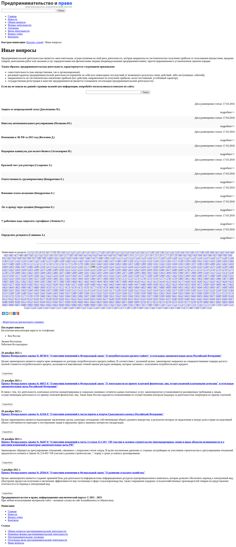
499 (231, 287)
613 (17, 299)
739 (134, 307)
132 (18, 261)
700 (99, 304)
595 (137, 296)
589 (99, 296)
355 (24, 278)
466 (24, 287)
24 (132, 252)
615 (30, 299)
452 (168, 284)
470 (49, 287)
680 (206, 301)
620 (61, 299)
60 (80, 255)
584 (68, 296)
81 (185, 255)
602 (181, 296)
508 (55, 290)
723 (33, 307)
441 (99, 284)
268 (175, 269)
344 (187, 275)
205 (11, 266)
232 (181, 266)
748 (190, 307)
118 (162, 258)
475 (80, 287)
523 (149, 290)
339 (156, 275)
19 (107, 252)
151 (137, 261)
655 (49, 301)
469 (43, 287)
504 (30, 290)
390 (11, 281)
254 (87, 269)
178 (74, 263)
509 (61, 290)
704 (124, 304)
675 (175, 301)
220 (105, 266)
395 (43, 281)
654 (43, 301)
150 (130, 261)
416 (175, 281)
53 (45, 255)
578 (30, 296)
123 (193, 258)
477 (93, 287)
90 (230, 255)
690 (36, 304)
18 (102, 252)
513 (86, 290)
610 (231, 296)
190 (149, 263)
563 (168, 293)
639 (181, 299)
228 (156, 266)
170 (24, 263)
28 (152, 252)
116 (149, 258)
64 (100, 255)
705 (131, 304)
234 (193, 266)
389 (5, 281)
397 (55, 281)
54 (50, 255)
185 (118, 263)
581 (49, 296)
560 (149, 293)
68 (120, 255)
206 (18, 266)
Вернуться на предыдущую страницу (23, 322)
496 (212, 287)
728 (64, 307)
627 (105, 299)
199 (206, 263)
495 (206, 287)
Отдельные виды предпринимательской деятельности (37, 540)
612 (11, 299)
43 (227, 252)
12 (72, 252)
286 (55, 272)
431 (36, 284)
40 (212, 252)
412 (149, 281)
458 (206, 284)
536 (231, 290)
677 (187, 301)
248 (49, 269)
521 (137, 290)
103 (69, 258)
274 (212, 269)
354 (18, 278)
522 (143, 290)
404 (99, 281)
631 (130, 299)
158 (181, 261)
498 (225, 287)
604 (193, 296)
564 (175, 293)
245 (30, 269)
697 (80, 304)
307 (187, 272)
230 (168, 266)
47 (16, 255)
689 (30, 304)
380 (181, 278)
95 (24, 258)
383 (200, 278)
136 (43, 261)
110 (112, 258)
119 (168, 258)
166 (231, 261)
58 (70, 255)
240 (231, 266)
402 (87, 281)
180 (87, 263)
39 (207, 252)
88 (220, 255)
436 (68, 284)
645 (218, 299)
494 (200, 287)
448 (143, 284)
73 (145, 255)
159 (187, 261)
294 (105, 272)
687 (18, 304)
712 (175, 304)
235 (200, 266)
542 (36, 293)
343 (181, 275)
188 (137, 263)
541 (30, 293)
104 (75, 258)
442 (105, 284)
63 (95, 255)
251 (68, 269)
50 (31, 255)
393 (30, 281)
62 (90, 255)
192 (162, 263)
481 (118, 287)
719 (218, 304)
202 (225, 263)
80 (180, 255)
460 (219, 284)
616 (36, 299)
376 (156, 278)
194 (175, 263)
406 (112, 281)
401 (80, 281)
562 (162, 293)
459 (212, 284)
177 (68, 263)
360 (55, 278)
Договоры (13, 28)
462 (231, 284)
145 (99, 261)
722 (27, 307)
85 (205, 255)
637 (168, 299)
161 (200, 261)
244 (24, 269)
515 (99, 290)
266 (162, 269)
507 (49, 290)
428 (18, 284)
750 (203, 307)
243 (18, 269)
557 (130, 293)
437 (74, 284)
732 (90, 307)
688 (24, 304)
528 (181, 290)
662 (93, 301)
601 (175, 296)
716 (200, 304)
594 (130, 296)
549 (80, 293)
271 (193, 269)
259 (118, 269)
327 (80, 275)
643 (206, 299)
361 (61, 278)
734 (102, 307)
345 (193, 275)
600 (168, 296)
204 (5, 266)
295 (112, 272)
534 (218, 290)
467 (30, 287)
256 (99, 269)
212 (55, 266)
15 (87, 252)
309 (200, 272)
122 (187, 258)
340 (162, 275)
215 (74, 266)
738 (127, 307)
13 (77, 252)
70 (130, 255)
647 (231, 299)
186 (124, 263)
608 (219, 296)
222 (118, 266)
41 (217, 252)
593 (124, 296)
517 (112, 290)
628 (112, 299)
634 (149, 299)
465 (18, 287)
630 (124, 299)
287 (61, 272)
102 (62, 258)
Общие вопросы (17, 22)
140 (68, 261)
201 (219, 263)
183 (105, 263)
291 (87, 272)
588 (93, 296)
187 (130, 263)
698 (87, 304)
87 (215, 255)
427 (11, 284)
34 (182, 252)
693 (55, 304)
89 (225, 255)
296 (118, 272)
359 (49, 278)
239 (225, 266)
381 (187, 278)
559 (143, 293)
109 (106, 258)
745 (171, 307)
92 (9, 258)
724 (39, 307)
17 (97, 252)
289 (74, 272)
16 (92, 252)
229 (162, 266)
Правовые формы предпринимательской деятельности (38, 534)
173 (43, 263)
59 (75, 255)
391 (18, 281)
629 (118, 299)
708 (149, 304)
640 (187, 299)
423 (218, 281)
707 (143, 304)
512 (80, 290)
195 (181, 263)
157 (175, 261)
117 (156, 258)
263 (143, 269)
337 (143, 275)
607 (212, 296)
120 (174, 258)
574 (5, 296)
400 (74, 281)
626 (99, 299)
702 (112, 304)
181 (93, 263)
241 (5, 269)
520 (130, 290)
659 (74, 301)
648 (5, 301)
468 (36, 287)
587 (87, 296)
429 (24, 284)
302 (156, 272)
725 (46, 307)
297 (124, 272)
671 (149, 301)
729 (71, 307)
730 (77, 307)
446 (130, 284)
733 (96, 307)
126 (212, 258)
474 (74, 287)
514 (93, 290)
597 (149, 296)
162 (206, 261)
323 (55, 275)
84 (200, 255)
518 (118, 290)
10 (62, 252)
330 (99, 275)
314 (231, 272)
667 (124, 301)
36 (192, 252)
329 (93, 275)
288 (68, 272)
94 (19, 258)
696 (74, 304)
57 (65, 255)
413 (156, 281)
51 (35, 255)
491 (181, 287)
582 (55, 296)
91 (4, 258)
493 (193, 287)
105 (81, 258)
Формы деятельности (19, 25)
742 (153, 307)
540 (24, 293)
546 (61, 293)
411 (143, 281)
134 (30, 261)
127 (218, 258)
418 (187, 281)
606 (206, 296)
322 (49, 275)
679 (200, 301)
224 (130, 266)
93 (14, 258)
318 (24, 275)
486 (149, 287)
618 (49, 299)
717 (206, 304)
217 (86, 266)
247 (43, 269)
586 (80, 296)
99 (44, 258)
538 (11, 293)
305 (175, 272)
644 (212, 299)
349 (219, 275)
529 (187, 290)
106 (88, 258)
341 (168, 275)
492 (187, 287)
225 (137, 266)
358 (43, 278)
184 (112, 263)
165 (225, 261)
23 (127, 252)
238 (218, 266)
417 (181, 281)
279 (11, 272)
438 (80, 284)
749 (196, 307)
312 (218, 272)
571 (219, 293)
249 (55, 269)
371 (124, 278)
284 (43, 272)
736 (115, 307)
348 (212, 275)
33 (177, 252)
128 (225, 258)
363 (74, 278)
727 (58, 307)
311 (212, 272)
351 (231, 275)
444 (118, 284)
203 (231, 263)
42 (222, 252)
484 (137, 287)
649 (11, 301)
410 (137, 281)
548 (74, 293)
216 (80, 266)
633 (143, 299)
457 (200, 284)
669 (137, 301)
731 (83, 307)
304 (168, 272)
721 (231, 304)
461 (225, 284)
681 (212, 301)
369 (112, 278)
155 (162, 261)
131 (11, 261)
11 (67, 252)
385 (212, 278)
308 (193, 272)
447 (137, 284)
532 (206, 290)
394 (36, 281)
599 (162, 296)
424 (225, 281)
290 (80, 272)
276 (225, 269)
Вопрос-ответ (15, 33)
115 (143, 258)
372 (130, 278)
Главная (12, 16)
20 (112, 252)
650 (18, 301)
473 (68, 287)
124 (200, 258)
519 (124, 290)
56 (60, 255)
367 (99, 278)
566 (187, 293)
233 (187, 266)
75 (155, 255)
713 (181, 304)
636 (162, 299)
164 (219, 261)
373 (137, 278)
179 (80, 263)
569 (206, 293)
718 (212, 304)
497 (219, 287)
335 (130, 275)
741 (146, 307)
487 (156, 287)
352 (5, 278)
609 (225, 296)
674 (168, 301)
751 (209, 307)
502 (18, 290)
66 (110, 255)
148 (118, 261)
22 (122, 252)
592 (118, 296)
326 (74, 275)
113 (131, 258)
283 (36, 272)
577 (24, 296)
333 (118, 275)
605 (200, 296)
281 (24, 272)
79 (175, 255)
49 (26, 255)
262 (137, 269)
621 (68, 299)
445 (124, 284)
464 (11, 287)
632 (137, 299)
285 (49, 272)
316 (11, 275)
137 (49, 261)
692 (49, 304)
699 (93, 304)
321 (43, 275)
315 (5, 275)
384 (206, 278)
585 (74, 296)
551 (93, 293)
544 (49, 293)
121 (181, 258)
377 (162, 278)
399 (68, 281)
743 (159, 307)
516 (105, 290)
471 (55, 287)
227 (149, 266)
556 (124, 293)
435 (61, 284)
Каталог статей (34, 42)
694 (61, 304)
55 (55, 255)
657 (61, 301)
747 (184, 307)
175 (55, 263)
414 (162, 281)
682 (219, 301)
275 (219, 269)
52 (40, 255)
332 (112, 275)
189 (143, 263)
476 (87, 287)
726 (52, 307)
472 (61, 287)
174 (49, 263)
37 (197, 252)
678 (193, 301)
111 (119, 258)
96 (29, 258)
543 (43, 293)
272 (200, 269)
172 (36, 263)
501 (11, 290)
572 (225, 293)
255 (93, 269)
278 (5, 272)
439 (87, 284)
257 (105, 269)
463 (5, 287)
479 (105, 287)
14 (82, 252)
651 (24, 301)
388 (231, 278)
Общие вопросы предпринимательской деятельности (37, 531)
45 (6, 255)
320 (36, 275)
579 (36, 296)
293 (99, 272)
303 (162, 272)
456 (193, 284)
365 (87, 278)
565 (181, 293)
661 (87, 301)
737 (121, 307)
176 (61, 263)
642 (200, 299)
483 (130, 287)
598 (156, 296)
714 (187, 304)
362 (68, 278)
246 (36, 269)
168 (11, 263)
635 (156, 299)
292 (93, 272)
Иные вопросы (16, 542)
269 (181, 269)
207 (24, 266)
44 (232, 252)
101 (56, 258)
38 (202, 252)
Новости (12, 19)
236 (206, 266)
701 (105, 304)
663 (99, 301)
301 (149, 272)
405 (105, 281)
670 (143, 301)
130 (5, 261)
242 (11, 269)
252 (74, 269)
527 (175, 290)
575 (11, 296)
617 (43, 299)
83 (195, 255)
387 (225, 278)
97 (34, 258)
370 (118, 278)
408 (124, 281)
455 (187, 284)
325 (68, 275)
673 (162, 301)
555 (118, 293)
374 (143, 278)
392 (24, 281)
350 (225, 275)
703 (118, 304)
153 (149, 261)
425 (231, 281)
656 (55, 301)
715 (193, 304)
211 (49, 266)
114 (137, 258)
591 (112, 296)
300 (143, 272)
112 (125, 258)
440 (93, 284)
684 (231, 301)
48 (21, 255)
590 (105, 296)
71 (135, 255)
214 (68, 266)
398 (61, 281)
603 (187, 296)
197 (193, 263)
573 (231, 293)
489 (168, 287)
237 (212, 266)
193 (168, 263)
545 (55, 293)
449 (149, 284)
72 (140, 255)
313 (225, 272)
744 (165, 307)
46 (11, 255)
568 (200, 293)
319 (30, 275)
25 (137, 252)
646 (225, 299)
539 (18, 293)
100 (50, 258)
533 (212, 290)
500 (5, 290)
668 (130, 301)
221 (112, 266)
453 (175, 284)
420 (200, 281)
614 (24, 299)
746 (178, 307)
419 (193, 281)
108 (100, 258)
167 (5, 263)
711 (168, 304)
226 (143, 266)
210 (43, 266)
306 (181, 272)
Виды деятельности (19, 31)
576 (18, 296)
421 (206, 281)
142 (80, 261)
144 (93, 261)
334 (124, 275)
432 (43, 284)
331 (105, 275)
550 (87, 293)
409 (131, 281)
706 (137, 304)
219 (99, 266)
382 (193, 278)
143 (87, 261)
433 (49, 284)
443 (112, 284)
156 (168, 261)
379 (175, 278)
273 (206, 269)
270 (187, 269)
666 (118, 301)
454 (181, 284)
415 (168, 281)
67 (115, 255)
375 (149, 278)
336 (137, 275)
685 (5, 304)
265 (156, 269)
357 (36, 278)
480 (112, 287)
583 (61, 296)
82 (190, 255)
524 (156, 290)
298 (131, 272)
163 (212, 261)
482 (124, 287)
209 (36, 266)
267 (168, 269)
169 (18, 263)
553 (105, 293)
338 (149, 275)
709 (156, 304)
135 (36, 261)
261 (130, 269)
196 (187, 263)
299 (137, 272)
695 (68, 304)
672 (156, 301)
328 (87, 275)
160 (193, 261)
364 (80, 278)
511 (74, 290)
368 (105, 278)
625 (93, 299)
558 (137, 293)
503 (24, 290)
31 (167, 252)
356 (30, 278)
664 (105, 301)
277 (231, 269)
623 (80, 299)
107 (94, 258)
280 (18, 272)
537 (5, 293)
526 (168, 290)
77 (165, 255)
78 (170, 255)
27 (147, 252)
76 (160, 255)
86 (210, 255)
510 (68, 290)
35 (187, 252)
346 (200, 275)
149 (124, 261)
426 (5, 284)
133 (24, 261)
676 (181, 301)
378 (168, 278)
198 (200, 263)
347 (206, 275)
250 (61, 269)
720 (225, 304)
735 (109, 307)
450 (156, 284)
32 (172, 252)
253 (80, 269)
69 (125, 255)
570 (212, 293)
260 (124, 269)
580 (43, 296)
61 (85, 255)
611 (5, 299)
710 (162, 304)
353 (11, 278)
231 (175, 266)
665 (112, 301)
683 (225, 301)
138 (55, 261)
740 (140, 307)
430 (30, 284)
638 (175, 299)
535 (225, 290)
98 (39, 258)
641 (193, 299)
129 (231, 258)
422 (212, 281)
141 (74, 261)
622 (74, 299)
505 (36, 290)
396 (49, 281)
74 (150, 255)
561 (156, 293)
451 (162, 284)
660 (80, 301)
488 (162, 287)
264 (149, 269)
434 (55, 284)
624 (86, 299)
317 (18, 275)
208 (30, 266)
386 (219, 278)
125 (206, 258)
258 (112, 269)
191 (156, 263)
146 (105, 261)
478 (99, 287)
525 (162, 290)
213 (61, 266)
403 (93, 281)
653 (36, 301)
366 (93, 278)
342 (175, 275)
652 (30, 301)
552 (99, 293)
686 (11, 304)
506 (43, 290)
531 (200, 290)
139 (61, 261)
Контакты (13, 36)
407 (118, 281)
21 (117, 252)
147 (112, 261)
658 (68, 301)
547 (68, 293)
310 (206, 272)
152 (143, 261)
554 (112, 293)
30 (162, 252)
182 (99, 263)
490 (175, 287)
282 (30, 272)
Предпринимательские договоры (26, 537)
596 (143, 296)
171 (30, 263)
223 (124, 266)
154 (156, 261)
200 (212, 263)
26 (142, 252)
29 (157, 252)
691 (43, 304)
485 (143, 287)
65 (105, 255)
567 (193, 293)
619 (55, 299)
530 (193, 290)
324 (61, 275)
